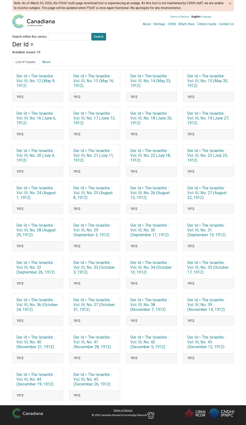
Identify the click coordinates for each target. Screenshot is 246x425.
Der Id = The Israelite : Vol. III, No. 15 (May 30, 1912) (207, 81)
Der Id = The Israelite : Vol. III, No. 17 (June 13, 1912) (94, 118)
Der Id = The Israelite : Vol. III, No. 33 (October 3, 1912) (94, 267)
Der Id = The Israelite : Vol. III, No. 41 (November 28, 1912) (92, 342)
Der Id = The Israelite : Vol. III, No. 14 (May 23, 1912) (150, 81)
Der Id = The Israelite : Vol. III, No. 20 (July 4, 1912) (35, 155)
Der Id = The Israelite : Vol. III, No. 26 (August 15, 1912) (150, 193)
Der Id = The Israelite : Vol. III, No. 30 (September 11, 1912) (149, 230)
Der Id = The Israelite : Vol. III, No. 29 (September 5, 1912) (92, 230)
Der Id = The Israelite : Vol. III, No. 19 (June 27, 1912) (208, 118)
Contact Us (226, 24)
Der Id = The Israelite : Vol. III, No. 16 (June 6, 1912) (36, 118)
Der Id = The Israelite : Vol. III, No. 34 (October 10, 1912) (151, 267)
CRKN (172, 24)
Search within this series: (29, 37)
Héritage (159, 24)
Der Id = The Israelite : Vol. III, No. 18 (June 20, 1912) (151, 118)
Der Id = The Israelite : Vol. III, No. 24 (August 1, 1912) (36, 193)
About (147, 24)
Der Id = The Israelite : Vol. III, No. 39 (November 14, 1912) (206, 305)
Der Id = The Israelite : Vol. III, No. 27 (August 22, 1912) (207, 193)
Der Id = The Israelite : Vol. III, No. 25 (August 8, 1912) (93, 193)
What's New (186, 24)
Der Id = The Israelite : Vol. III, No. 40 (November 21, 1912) (35, 342)
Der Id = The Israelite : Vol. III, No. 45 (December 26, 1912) (92, 379)
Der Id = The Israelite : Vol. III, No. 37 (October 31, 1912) (94, 305)
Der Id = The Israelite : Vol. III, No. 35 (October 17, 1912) (208, 267)
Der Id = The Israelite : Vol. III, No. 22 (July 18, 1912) (150, 155)
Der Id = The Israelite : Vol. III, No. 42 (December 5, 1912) (149, 342)
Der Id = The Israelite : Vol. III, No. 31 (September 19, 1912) (206, 230)
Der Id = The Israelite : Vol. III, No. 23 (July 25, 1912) (207, 155)
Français (206, 16)
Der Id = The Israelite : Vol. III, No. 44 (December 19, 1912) (35, 379)
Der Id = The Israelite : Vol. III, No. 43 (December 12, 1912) (206, 342)
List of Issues (25, 62)
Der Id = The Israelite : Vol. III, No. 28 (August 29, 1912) (36, 230)
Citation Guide (206, 24)
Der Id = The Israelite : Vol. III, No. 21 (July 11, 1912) (93, 155)
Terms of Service (179, 16)
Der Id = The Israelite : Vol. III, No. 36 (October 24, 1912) (37, 305)
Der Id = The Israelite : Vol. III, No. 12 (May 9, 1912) (35, 81)
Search (99, 37)
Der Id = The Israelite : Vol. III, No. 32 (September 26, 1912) (35, 267)
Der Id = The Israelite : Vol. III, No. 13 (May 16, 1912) (93, 81)
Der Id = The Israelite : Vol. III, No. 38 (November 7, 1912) (149, 305)
